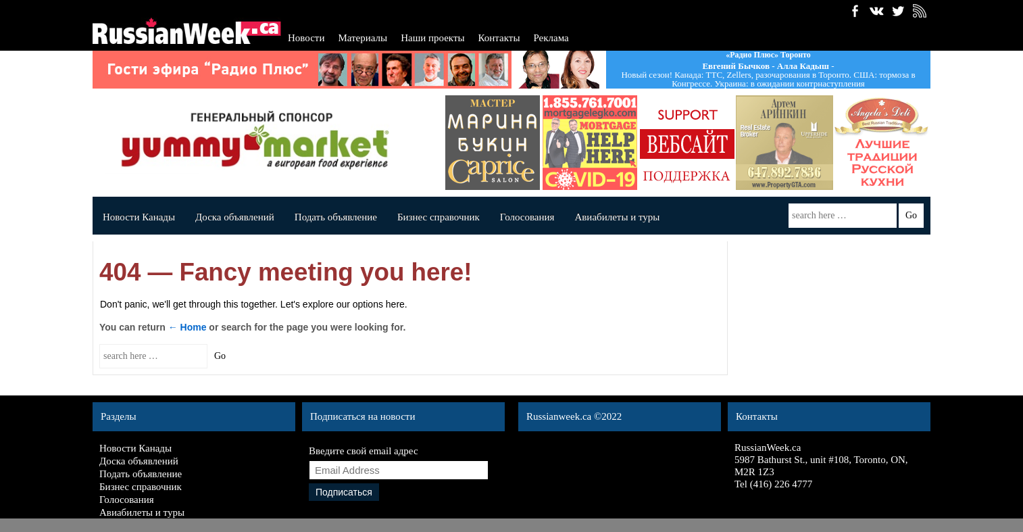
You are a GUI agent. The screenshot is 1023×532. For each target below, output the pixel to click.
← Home (187, 327)
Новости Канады (139, 217)
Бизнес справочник (438, 217)
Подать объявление (336, 217)
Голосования (527, 217)
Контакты (499, 37)
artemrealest (784, 142)
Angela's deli (881, 142)
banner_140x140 (687, 142)
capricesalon (492, 142)
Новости (306, 37)
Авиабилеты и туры (616, 217)
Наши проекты (432, 37)
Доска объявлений (234, 217)
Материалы (362, 37)
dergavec (590, 142)
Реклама (550, 37)
